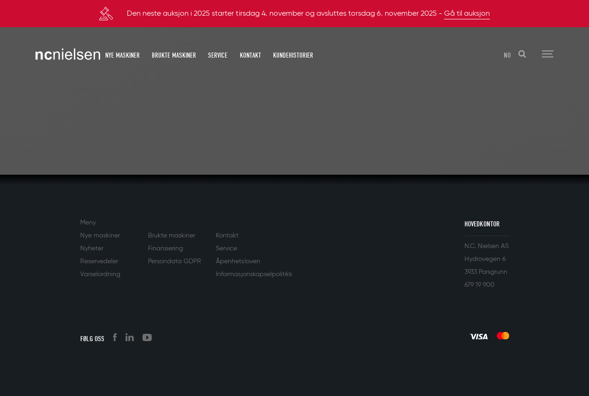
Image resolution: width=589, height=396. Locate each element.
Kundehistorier (293, 55)
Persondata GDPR (174, 261)
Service (217, 55)
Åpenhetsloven (238, 261)
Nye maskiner (122, 55)
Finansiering (165, 248)
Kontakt (250, 55)
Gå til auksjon (467, 14)
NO (507, 55)
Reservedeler (99, 261)
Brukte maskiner (174, 55)
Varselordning (100, 274)
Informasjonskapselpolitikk (254, 274)
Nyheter (91, 248)
